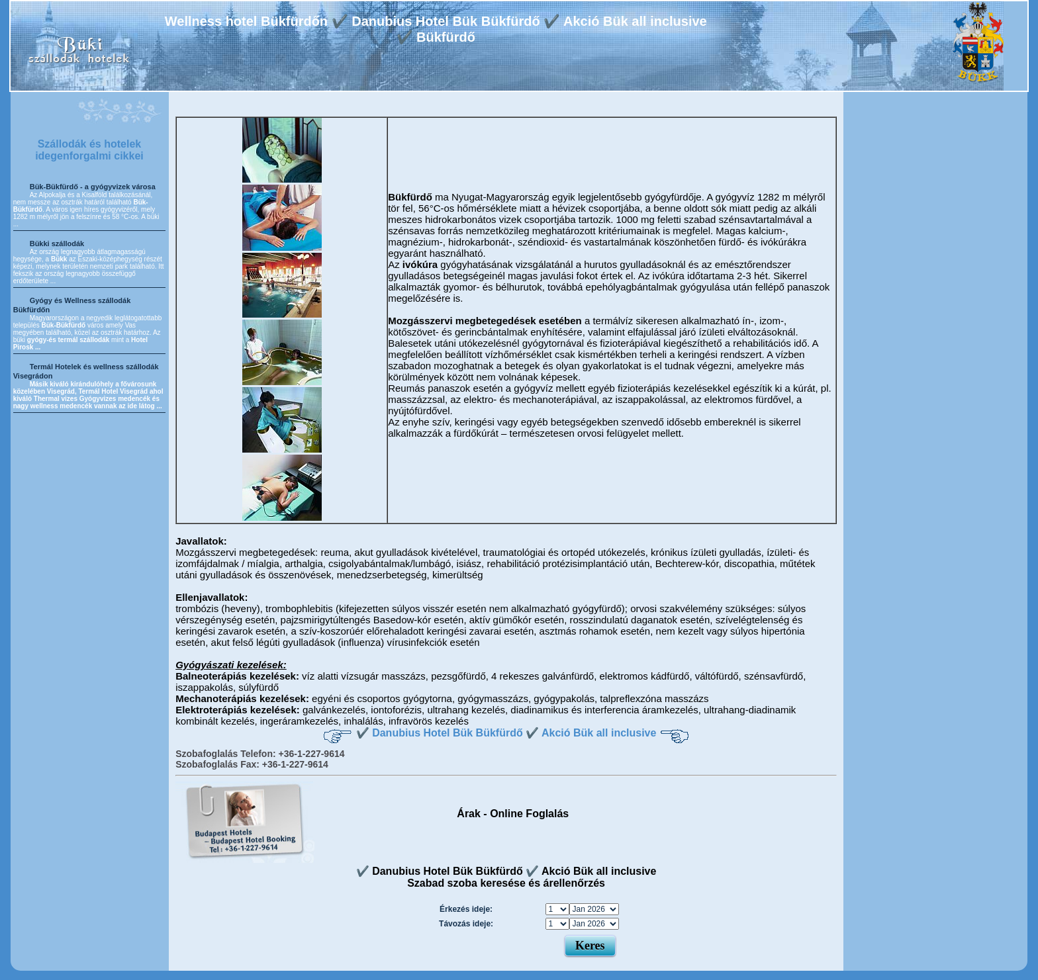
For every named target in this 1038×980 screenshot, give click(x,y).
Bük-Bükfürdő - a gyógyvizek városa (93, 187)
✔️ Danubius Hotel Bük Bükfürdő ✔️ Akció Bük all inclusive (506, 732)
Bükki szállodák (57, 243)
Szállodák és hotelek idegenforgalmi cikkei (89, 149)
